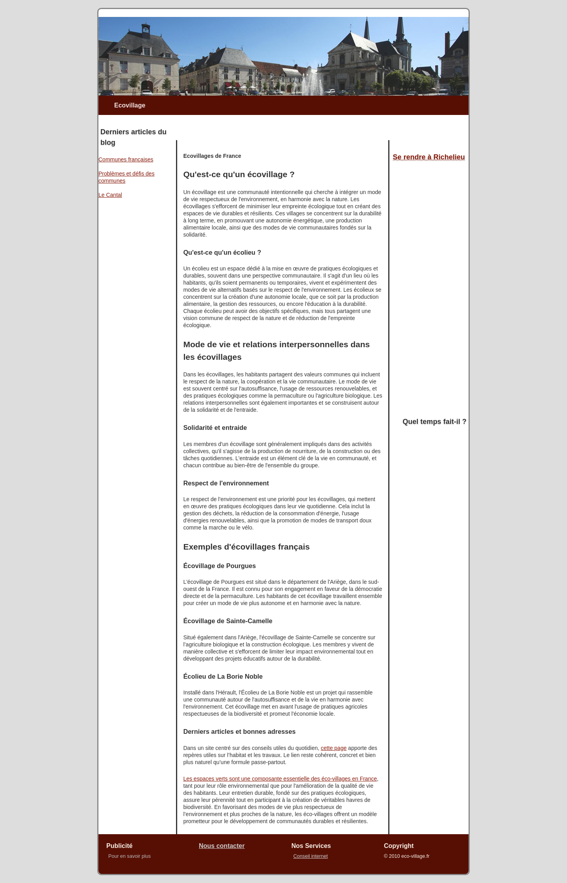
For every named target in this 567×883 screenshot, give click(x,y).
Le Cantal (110, 195)
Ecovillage (129, 105)
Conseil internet (310, 856)
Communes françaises (125, 159)
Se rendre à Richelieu (429, 157)
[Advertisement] (267, 127)
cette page (333, 748)
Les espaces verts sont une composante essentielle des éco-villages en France (280, 779)
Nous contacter (222, 845)
